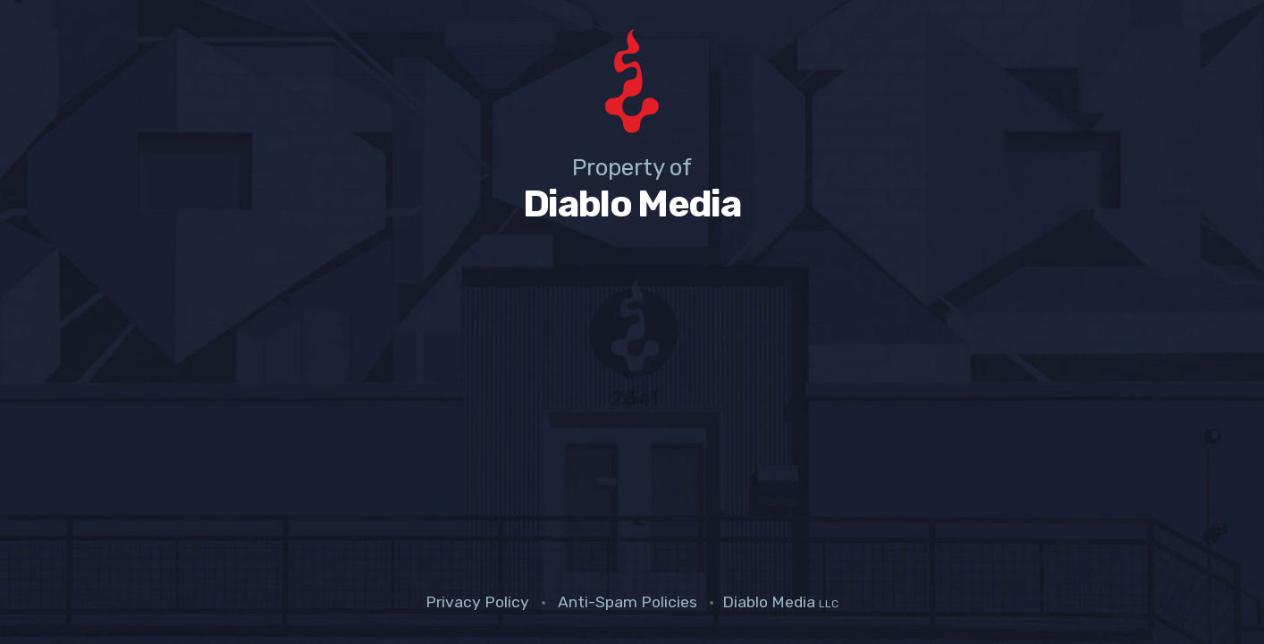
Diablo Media (780, 602)
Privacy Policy (477, 602)
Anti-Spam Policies (627, 602)
